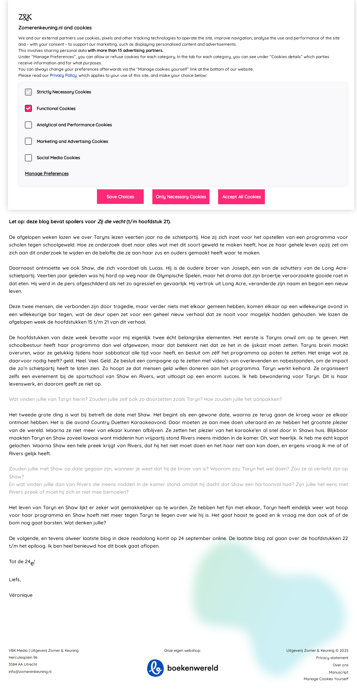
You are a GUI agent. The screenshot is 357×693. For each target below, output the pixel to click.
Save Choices (120, 196)
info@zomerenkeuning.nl (30, 671)
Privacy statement (332, 657)
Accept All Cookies (241, 196)
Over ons (340, 665)
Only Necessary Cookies (181, 196)
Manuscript (338, 672)
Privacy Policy (63, 75)
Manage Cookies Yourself (326, 678)
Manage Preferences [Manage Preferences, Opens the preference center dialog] (47, 173)
